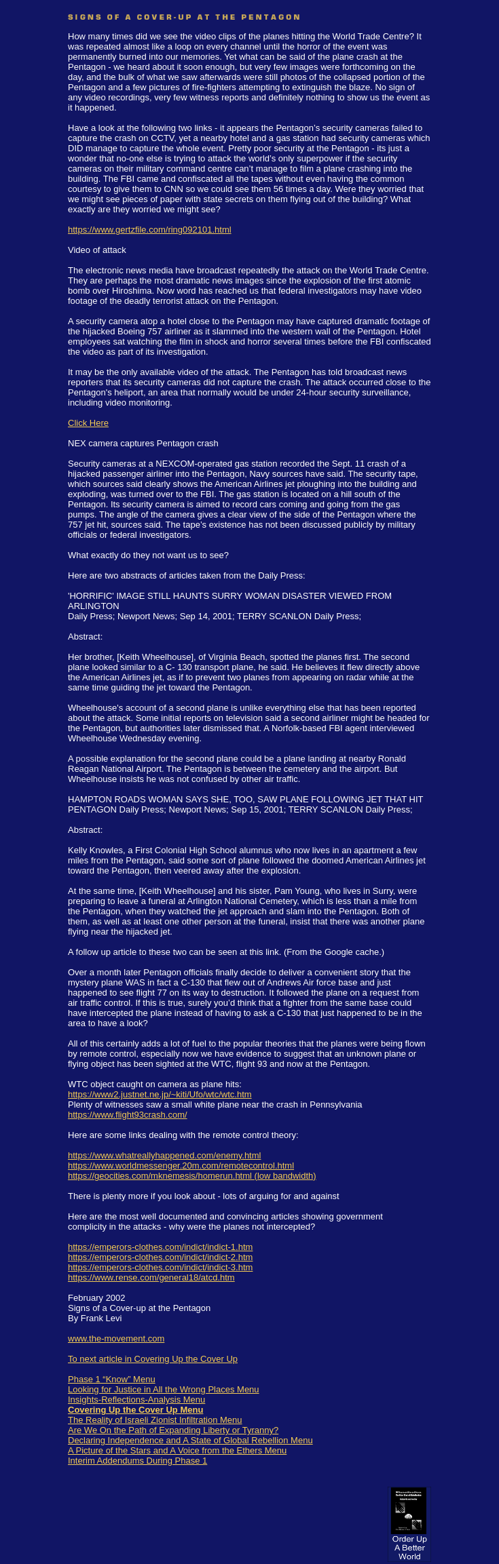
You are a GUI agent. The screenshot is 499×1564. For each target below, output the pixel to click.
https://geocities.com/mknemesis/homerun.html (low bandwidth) (192, 1176)
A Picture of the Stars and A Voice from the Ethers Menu (177, 1450)
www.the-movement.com (116, 1338)
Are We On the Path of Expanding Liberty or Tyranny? (173, 1430)
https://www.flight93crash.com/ (127, 1115)
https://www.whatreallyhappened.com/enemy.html (164, 1155)
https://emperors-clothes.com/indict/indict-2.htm (160, 1257)
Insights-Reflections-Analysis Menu (136, 1399)
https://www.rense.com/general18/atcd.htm (151, 1277)
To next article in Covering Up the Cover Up (153, 1359)
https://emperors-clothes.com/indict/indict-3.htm (160, 1267)
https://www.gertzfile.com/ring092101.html (150, 229)
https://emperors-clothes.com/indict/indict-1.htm (160, 1247)
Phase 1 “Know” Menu (111, 1379)
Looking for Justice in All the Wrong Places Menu (163, 1389)
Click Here (88, 423)
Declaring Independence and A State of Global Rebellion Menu (190, 1440)
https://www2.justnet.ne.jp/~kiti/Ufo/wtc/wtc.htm (160, 1094)
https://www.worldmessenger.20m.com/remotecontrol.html (181, 1165)
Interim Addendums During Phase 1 (137, 1460)
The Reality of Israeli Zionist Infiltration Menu (155, 1420)
